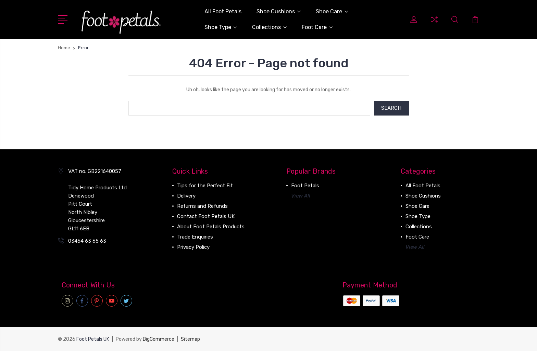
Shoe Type (220, 27)
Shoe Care (332, 11)
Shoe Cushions (279, 11)
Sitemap (190, 339)
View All (300, 196)
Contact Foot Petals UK (206, 217)
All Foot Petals (222, 11)
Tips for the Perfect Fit (205, 186)
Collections (269, 27)
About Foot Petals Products (211, 227)
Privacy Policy (193, 247)
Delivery (186, 196)
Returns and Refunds (202, 206)
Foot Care (317, 27)
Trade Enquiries (195, 237)
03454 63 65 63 (87, 241)
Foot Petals (305, 186)
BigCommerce (158, 339)
